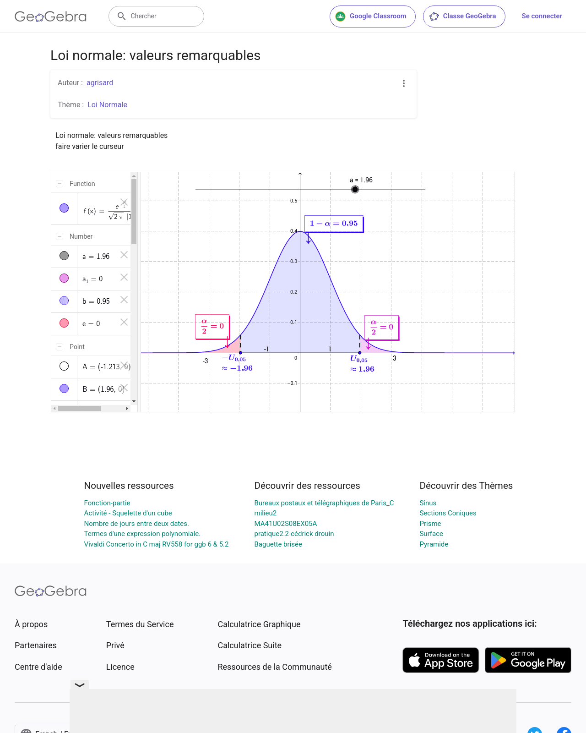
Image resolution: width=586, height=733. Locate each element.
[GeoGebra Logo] (51, 16)
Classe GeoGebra (462, 16)
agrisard (100, 82)
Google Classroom (371, 16)
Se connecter (542, 16)
